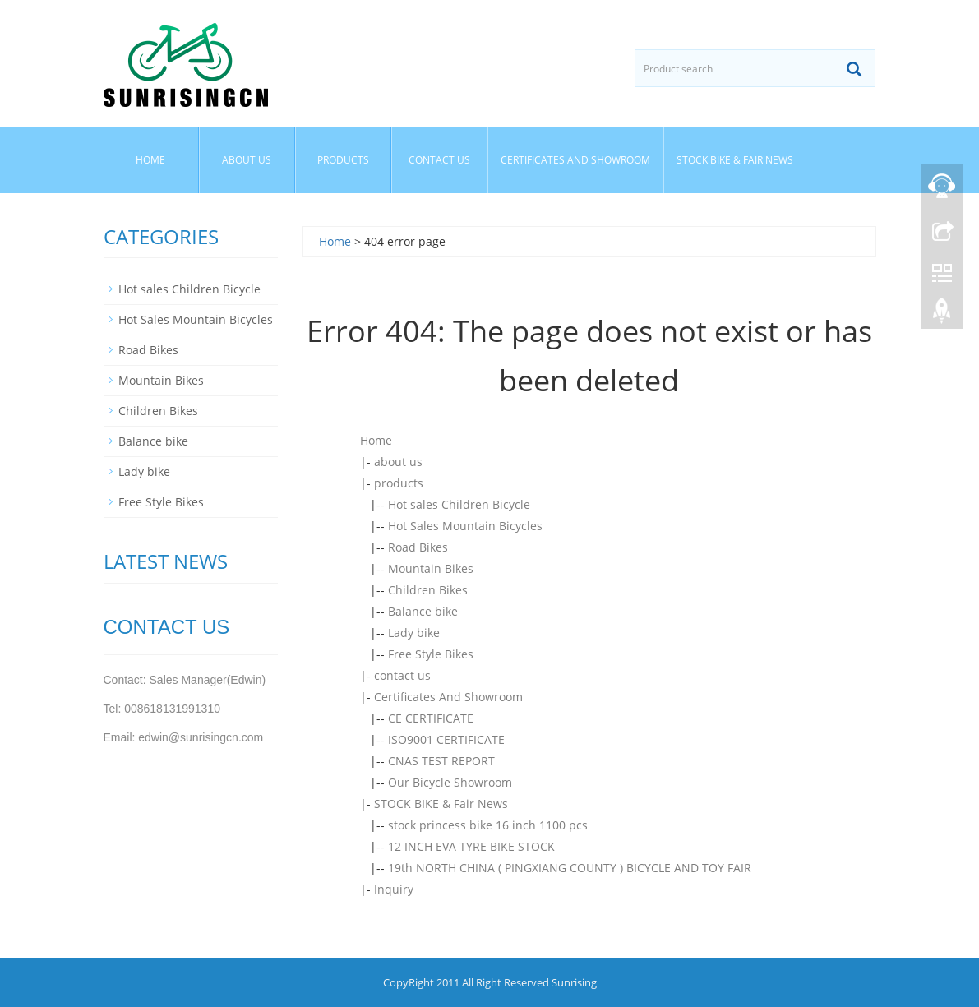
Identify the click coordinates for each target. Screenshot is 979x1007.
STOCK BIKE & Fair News (735, 160)
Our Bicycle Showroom (450, 782)
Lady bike (414, 632)
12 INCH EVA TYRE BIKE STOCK (471, 846)
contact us (439, 160)
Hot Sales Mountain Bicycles (465, 526)
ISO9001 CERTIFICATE (446, 739)
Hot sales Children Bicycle (459, 504)
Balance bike (423, 611)
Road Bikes (418, 547)
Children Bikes (428, 590)
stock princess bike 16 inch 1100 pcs (488, 825)
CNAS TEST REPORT (441, 761)
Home (150, 160)
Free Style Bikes (430, 654)
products (343, 160)
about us (246, 160)
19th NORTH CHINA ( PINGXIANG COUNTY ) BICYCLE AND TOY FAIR (569, 867)
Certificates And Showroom (575, 160)
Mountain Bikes (430, 568)
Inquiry (393, 889)
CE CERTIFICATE (430, 718)
